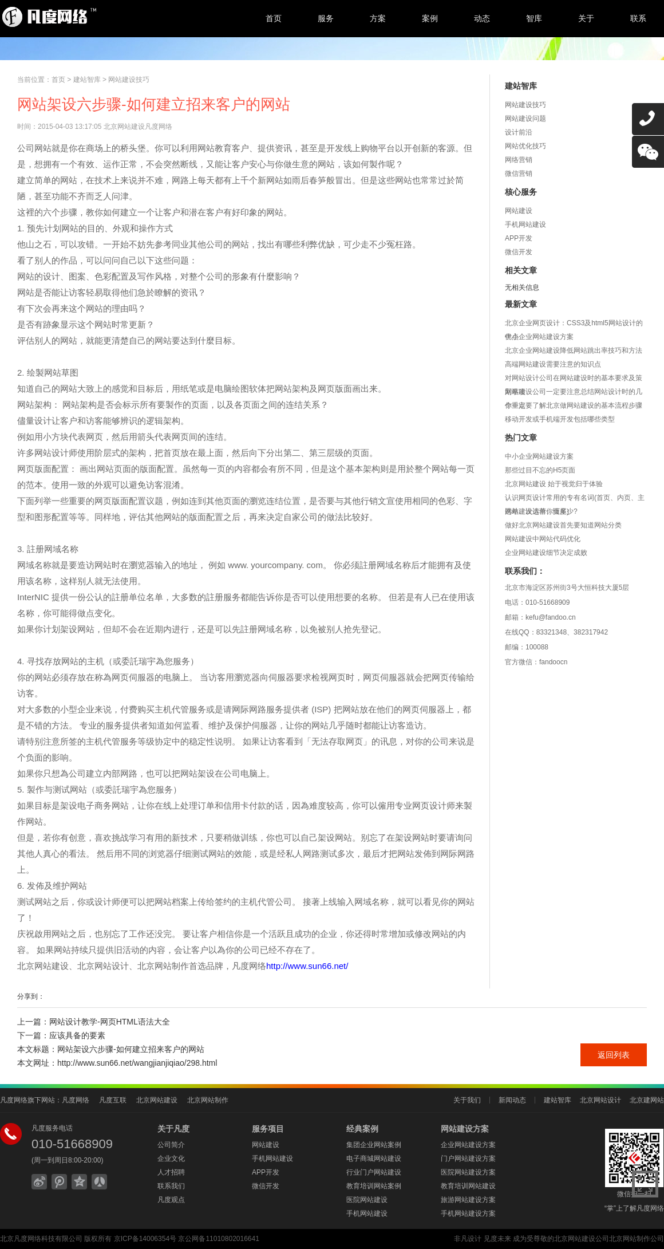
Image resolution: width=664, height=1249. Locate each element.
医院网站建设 (367, 1200)
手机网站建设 (525, 224)
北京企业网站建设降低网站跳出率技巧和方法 (573, 350)
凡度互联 (113, 1100)
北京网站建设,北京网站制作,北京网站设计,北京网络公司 (94, 17)
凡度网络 (75, 1100)
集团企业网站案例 (373, 1145)
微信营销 (518, 174)
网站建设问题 (525, 119)
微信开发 (518, 252)
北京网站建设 (156, 1100)
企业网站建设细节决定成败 (546, 553)
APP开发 (518, 238)
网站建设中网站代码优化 (542, 539)
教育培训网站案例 (373, 1186)
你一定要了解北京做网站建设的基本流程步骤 (573, 405)
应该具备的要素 (77, 1035)
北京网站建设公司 (581, 1239)
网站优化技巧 (525, 146)
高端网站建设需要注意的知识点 (553, 364)
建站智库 (87, 80)
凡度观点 (171, 1200)
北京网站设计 (600, 1100)
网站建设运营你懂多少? (541, 511)
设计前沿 (518, 132)
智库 (534, 18)
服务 (326, 18)
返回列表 (614, 1054)
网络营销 (518, 160)
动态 (482, 18)
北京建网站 (647, 1100)
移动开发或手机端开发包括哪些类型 (560, 419)
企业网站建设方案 (468, 1145)
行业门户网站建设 (373, 1172)
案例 (430, 18)
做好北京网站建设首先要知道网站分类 (563, 525)
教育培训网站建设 (468, 1186)
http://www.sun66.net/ (307, 966)
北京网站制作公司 (636, 1239)
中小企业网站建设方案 (539, 337)
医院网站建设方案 (468, 1172)
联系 (638, 18)
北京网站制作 (207, 1100)
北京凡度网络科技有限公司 (41, 1239)
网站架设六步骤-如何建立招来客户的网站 (130, 1049)
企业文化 (171, 1159)
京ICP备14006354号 (145, 1239)
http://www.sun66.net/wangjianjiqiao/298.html (137, 1062)
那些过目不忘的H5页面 (540, 470)
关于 (586, 18)
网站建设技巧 (128, 80)
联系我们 (171, 1186)
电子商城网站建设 (373, 1159)
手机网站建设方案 (468, 1213)
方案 (378, 18)
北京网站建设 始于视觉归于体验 (554, 484)
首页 (274, 18)
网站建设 (518, 211)
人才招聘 (171, 1172)
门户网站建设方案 (468, 1159)
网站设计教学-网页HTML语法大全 (109, 1021)
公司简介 (171, 1145)
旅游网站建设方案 (468, 1200)
